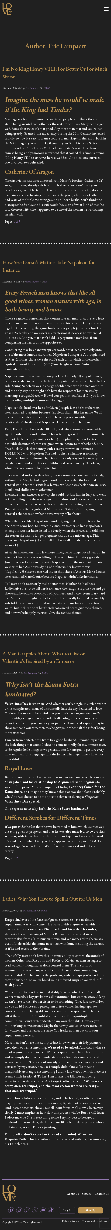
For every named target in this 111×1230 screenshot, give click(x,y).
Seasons (86, 1193)
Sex (45, 281)
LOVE (46, 88)
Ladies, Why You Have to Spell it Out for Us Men (52, 898)
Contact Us (102, 1193)
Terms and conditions (95, 1221)
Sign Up (90, 1210)
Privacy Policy (70, 1221)
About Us (73, 1193)
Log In (67, 1210)
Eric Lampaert (31, 88)
